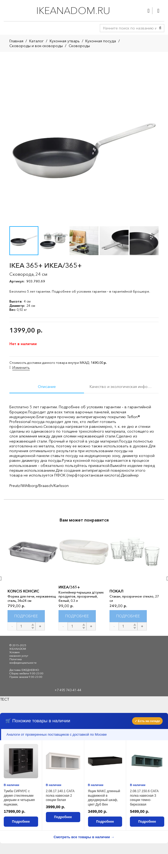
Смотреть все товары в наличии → (84, 837)
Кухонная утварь (65, 41)
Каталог (36, 41)
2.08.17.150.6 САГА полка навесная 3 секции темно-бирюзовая (144, 797)
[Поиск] (160, 28)
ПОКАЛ (116, 591)
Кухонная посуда (100, 41)
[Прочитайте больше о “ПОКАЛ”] (128, 616)
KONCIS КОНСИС (23, 591)
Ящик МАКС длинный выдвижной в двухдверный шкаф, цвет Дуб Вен (104, 797)
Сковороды (79, 45)
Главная (16, 41)
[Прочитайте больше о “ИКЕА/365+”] (77, 616)
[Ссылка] (148, 10)
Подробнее (21, 821)
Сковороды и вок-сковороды (36, 45)
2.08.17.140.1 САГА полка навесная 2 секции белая (60, 795)
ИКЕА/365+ (69, 587)
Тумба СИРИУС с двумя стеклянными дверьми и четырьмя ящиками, (19, 797)
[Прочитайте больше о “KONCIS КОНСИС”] (26, 616)
